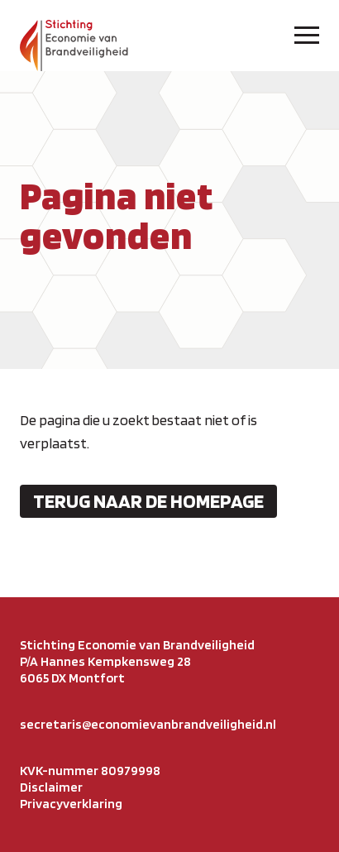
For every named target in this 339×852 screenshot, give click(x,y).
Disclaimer (51, 787)
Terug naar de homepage (148, 501)
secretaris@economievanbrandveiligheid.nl (148, 724)
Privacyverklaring (71, 803)
